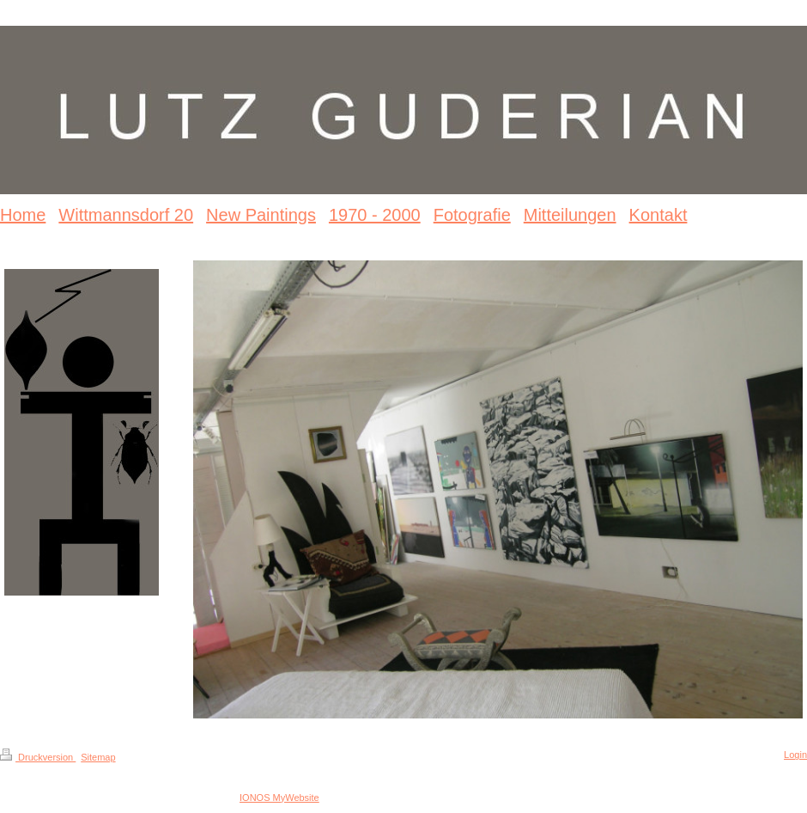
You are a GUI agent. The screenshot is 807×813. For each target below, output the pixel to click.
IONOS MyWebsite (279, 797)
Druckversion (38, 757)
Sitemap (98, 757)
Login (795, 754)
